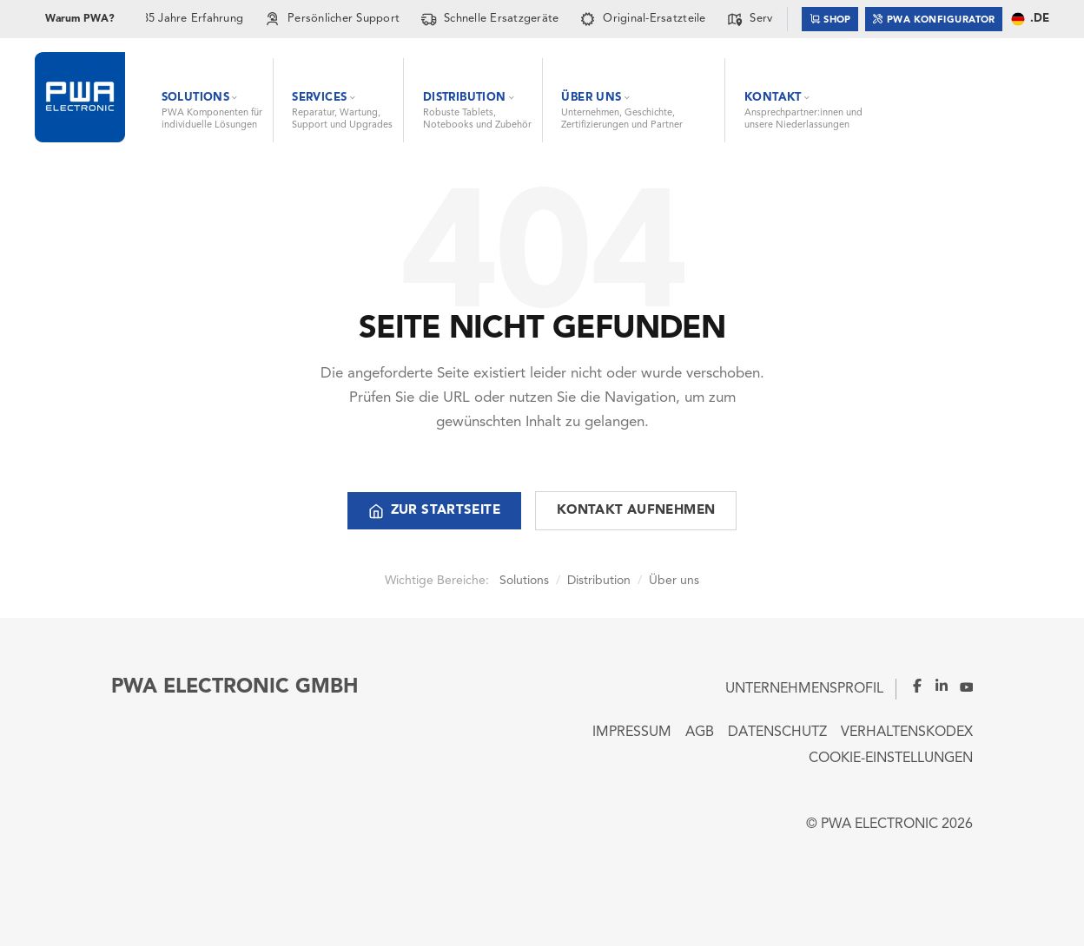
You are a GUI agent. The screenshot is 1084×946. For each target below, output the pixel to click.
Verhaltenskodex (907, 732)
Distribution (599, 581)
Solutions (524, 581)
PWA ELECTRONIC (879, 824)
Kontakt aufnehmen (636, 510)
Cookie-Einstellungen (891, 758)
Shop (830, 18)
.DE (1029, 19)
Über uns (674, 581)
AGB (699, 732)
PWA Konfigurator (933, 18)
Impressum (631, 732)
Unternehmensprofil (804, 689)
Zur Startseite (434, 511)
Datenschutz (777, 732)
